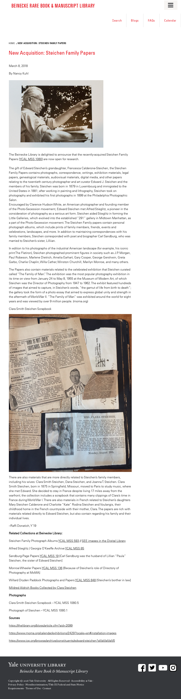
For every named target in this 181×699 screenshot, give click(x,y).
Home (12, 43)
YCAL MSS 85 (74, 548)
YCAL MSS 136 (52, 568)
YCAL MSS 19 (49, 556)
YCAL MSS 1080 (31, 159)
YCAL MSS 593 (68, 541)
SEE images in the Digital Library (104, 541)
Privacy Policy (16, 684)
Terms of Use (33, 688)
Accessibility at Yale (81, 680)
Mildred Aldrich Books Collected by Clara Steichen (42, 588)
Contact (47, 688)
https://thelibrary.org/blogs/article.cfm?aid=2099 (41, 625)
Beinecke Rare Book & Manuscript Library (53, 5)
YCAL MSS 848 (85, 580)
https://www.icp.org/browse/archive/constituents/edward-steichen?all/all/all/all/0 (62, 640)
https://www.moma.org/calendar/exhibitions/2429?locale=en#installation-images (62, 633)
